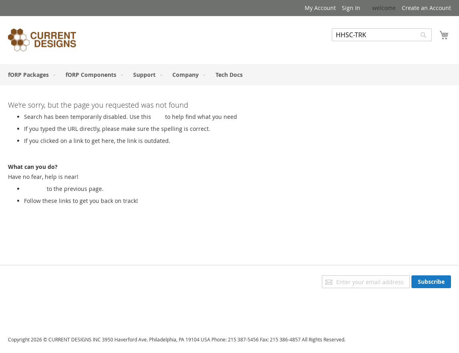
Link (158, 116)
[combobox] (382, 34)
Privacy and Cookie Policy (41, 279)
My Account (320, 8)
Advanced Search (355, 47)
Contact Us (22, 313)
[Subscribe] (431, 281)
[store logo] (42, 41)
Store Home (39, 209)
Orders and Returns (35, 301)
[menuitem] (30, 74)
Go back (34, 189)
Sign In (351, 8)
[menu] (229, 74)
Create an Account (426, 8)
